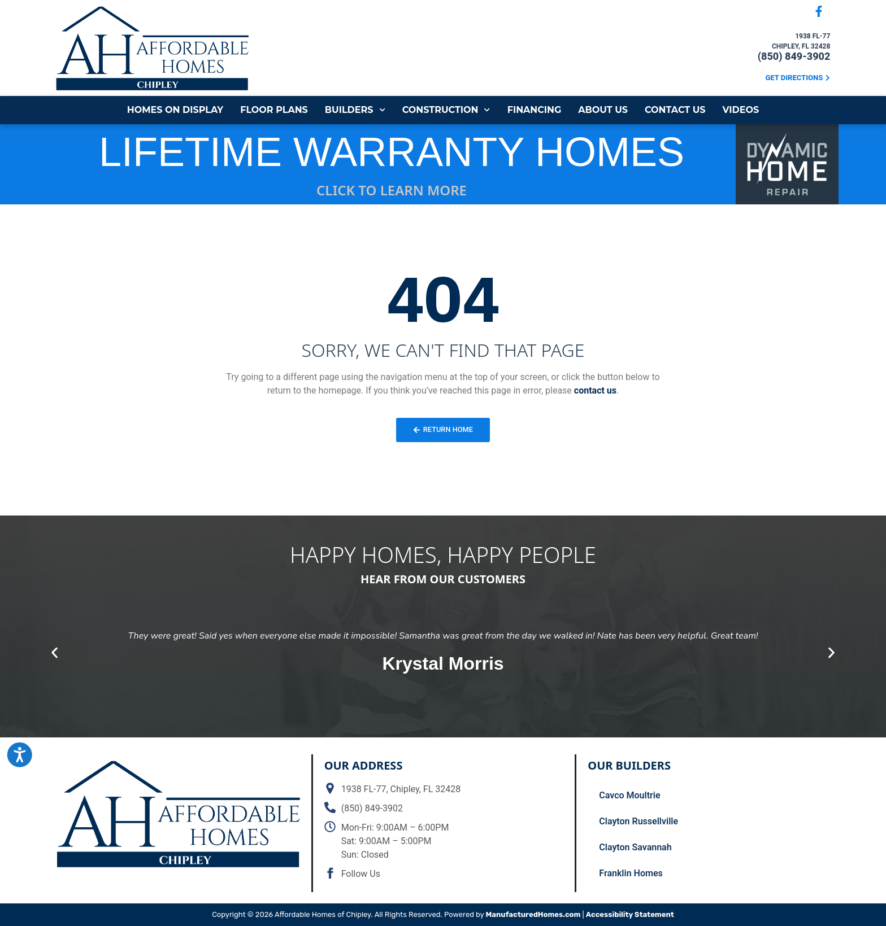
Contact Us (675, 109)
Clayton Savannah (635, 847)
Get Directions (794, 77)
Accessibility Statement (630, 914)
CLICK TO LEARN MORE (391, 190)
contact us (595, 390)
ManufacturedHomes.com (533, 914)
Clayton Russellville (638, 821)
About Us (603, 109)
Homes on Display (175, 109)
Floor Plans (274, 109)
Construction (446, 110)
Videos (741, 109)
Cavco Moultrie (629, 795)
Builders (355, 110)
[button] (54, 653)
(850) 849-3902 (794, 56)
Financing (534, 109)
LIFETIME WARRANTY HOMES (391, 151)
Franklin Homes (630, 873)
